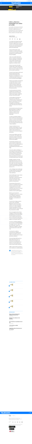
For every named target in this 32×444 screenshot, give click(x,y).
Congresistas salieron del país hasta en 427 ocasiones (15, 338)
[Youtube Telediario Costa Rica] (22, 432)
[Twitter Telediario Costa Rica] (15, 432)
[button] (10, 39)
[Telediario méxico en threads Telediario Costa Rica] (19, 432)
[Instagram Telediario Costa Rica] (17, 432)
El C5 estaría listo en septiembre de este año (16, 332)
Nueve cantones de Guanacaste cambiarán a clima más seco (14, 324)
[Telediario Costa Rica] (16, 3)
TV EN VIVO (29, 1)
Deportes (16, 4)
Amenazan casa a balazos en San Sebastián (15, 328)
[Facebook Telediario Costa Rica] (13, 432)
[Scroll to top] (30, 422)
